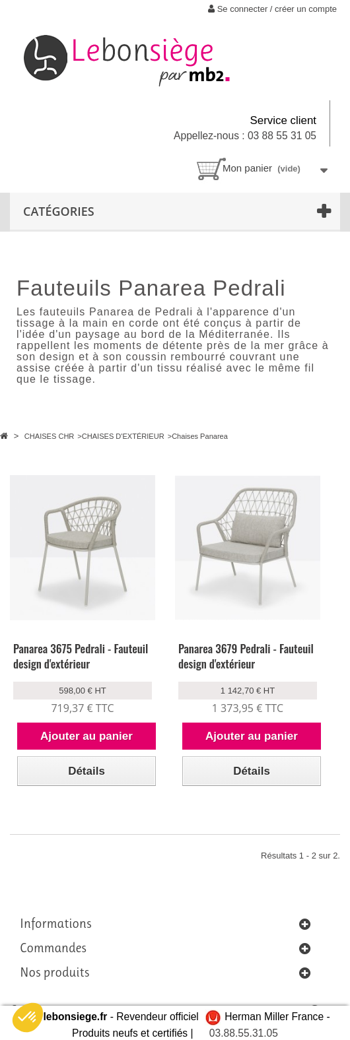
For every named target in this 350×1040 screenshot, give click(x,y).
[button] (28, 1017)
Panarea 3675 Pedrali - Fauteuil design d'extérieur (80, 656)
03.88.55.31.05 (243, 1033)
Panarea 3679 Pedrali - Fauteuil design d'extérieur (246, 656)
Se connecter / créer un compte (272, 9)
